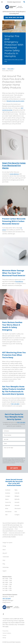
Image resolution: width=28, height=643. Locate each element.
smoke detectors (14, 174)
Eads (16, 511)
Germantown (8, 511)
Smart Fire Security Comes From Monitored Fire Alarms (14, 165)
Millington (17, 496)
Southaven (7, 490)
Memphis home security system (15, 101)
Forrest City (8, 502)
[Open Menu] (2, 2)
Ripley (16, 490)
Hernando (17, 502)
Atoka (6, 508)
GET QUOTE (14, 468)
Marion (7, 499)
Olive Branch (18, 508)
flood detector (19, 281)
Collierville (17, 493)
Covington (7, 496)
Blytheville (17, 499)
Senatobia (7, 493)
